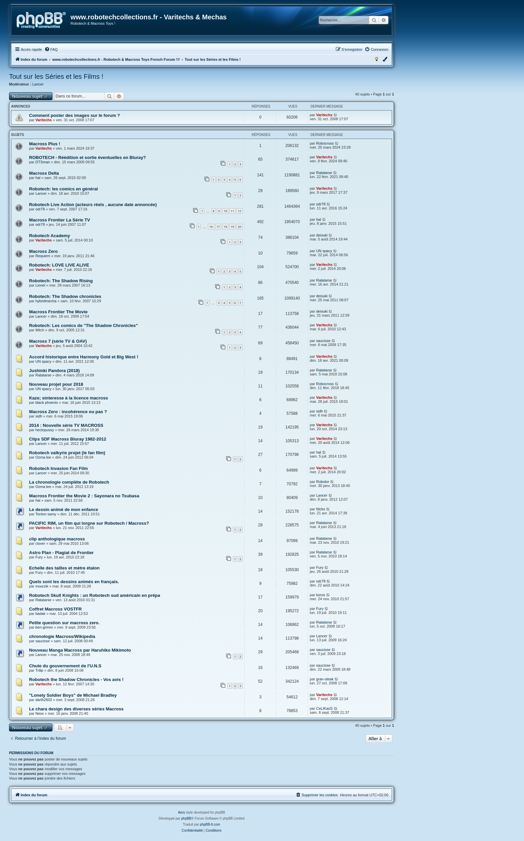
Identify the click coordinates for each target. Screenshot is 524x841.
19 (232, 226)
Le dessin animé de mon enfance (63, 509)
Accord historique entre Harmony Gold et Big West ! (83, 356)
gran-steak (325, 679)
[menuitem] (51, 49)
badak (40, 614)
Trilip (39, 670)
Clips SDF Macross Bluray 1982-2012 (67, 439)
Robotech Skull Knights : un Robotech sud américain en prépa (94, 595)
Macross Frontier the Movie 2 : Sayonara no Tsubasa (84, 495)
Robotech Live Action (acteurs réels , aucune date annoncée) (93, 204)
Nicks (320, 509)
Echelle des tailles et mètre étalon (64, 567)
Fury (39, 557)
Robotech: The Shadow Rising (61, 280)
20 (239, 226)
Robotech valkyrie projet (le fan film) (67, 452)
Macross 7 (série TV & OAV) (58, 341)
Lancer (38, 84)
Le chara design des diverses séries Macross (76, 708)
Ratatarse (324, 173)
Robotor (322, 482)
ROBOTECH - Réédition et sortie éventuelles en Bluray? (87, 157)
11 (232, 211)
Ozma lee (43, 457)
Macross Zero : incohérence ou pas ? (68, 411)
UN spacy (324, 251)
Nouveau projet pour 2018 (56, 384)
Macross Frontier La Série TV (59, 219)
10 (225, 211)
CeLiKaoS (324, 708)
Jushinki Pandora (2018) (54, 370)
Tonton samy (45, 514)
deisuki (322, 235)
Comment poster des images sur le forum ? (74, 115)
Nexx (39, 713)
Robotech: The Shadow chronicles (65, 296)
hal (37, 178)
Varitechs (43, 120)
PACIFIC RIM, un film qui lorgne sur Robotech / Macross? (89, 523)
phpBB (186, 818)
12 (239, 211)
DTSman (42, 162)
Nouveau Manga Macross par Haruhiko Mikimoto (80, 650)
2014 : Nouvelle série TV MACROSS (66, 425)
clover (40, 543)
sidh (38, 416)
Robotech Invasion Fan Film (58, 468)
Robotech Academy (49, 235)
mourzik (41, 586)
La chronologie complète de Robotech (69, 482)
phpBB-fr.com (210, 824)
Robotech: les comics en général (63, 188)
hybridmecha (45, 301)
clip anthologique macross (57, 538)
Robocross (325, 143)
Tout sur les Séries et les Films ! (56, 76)
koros (320, 595)
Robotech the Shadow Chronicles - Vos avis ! (76, 679)
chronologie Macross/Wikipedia (62, 636)
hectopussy (44, 430)
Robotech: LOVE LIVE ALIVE (59, 265)
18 (225, 226)
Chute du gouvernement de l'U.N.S (65, 665)
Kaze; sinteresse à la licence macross (68, 397)
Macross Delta (44, 173)
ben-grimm (44, 627)
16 (211, 226)
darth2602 (43, 700)
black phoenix (46, 402)
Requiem (42, 256)
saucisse (323, 341)
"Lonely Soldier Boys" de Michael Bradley (73, 695)
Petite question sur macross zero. (64, 622)
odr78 (40, 209)
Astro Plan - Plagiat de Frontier (61, 552)
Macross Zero (43, 251)
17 (218, 226)
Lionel (40, 285)
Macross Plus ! (44, 143)
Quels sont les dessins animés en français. (74, 581)
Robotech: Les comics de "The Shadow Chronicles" (83, 325)
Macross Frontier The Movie (58, 311)
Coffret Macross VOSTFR (55, 609)
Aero (181, 812)
